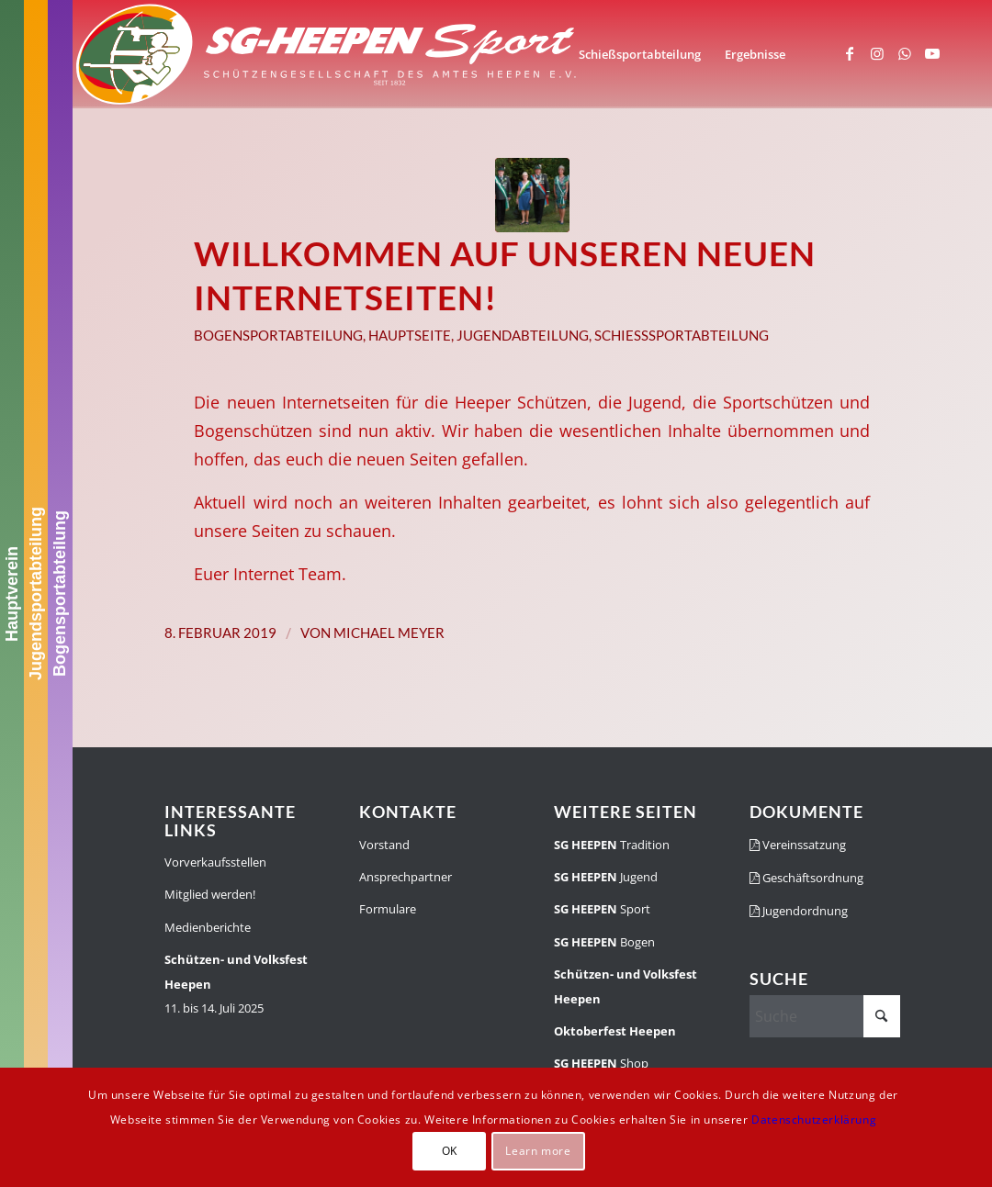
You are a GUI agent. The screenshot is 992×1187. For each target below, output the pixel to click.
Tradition (612, 844)
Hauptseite (409, 335)
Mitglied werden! (209, 894)
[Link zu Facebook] (849, 53)
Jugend (606, 876)
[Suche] (825, 1016)
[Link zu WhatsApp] (905, 53)
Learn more (537, 1151)
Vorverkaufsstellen (215, 862)
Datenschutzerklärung (813, 1119)
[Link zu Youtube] (932, 53)
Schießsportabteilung (681, 335)
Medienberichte (207, 927)
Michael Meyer (389, 632)
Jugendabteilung (523, 335)
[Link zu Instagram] (877, 53)
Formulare (387, 909)
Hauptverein (12, 593)
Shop (601, 1063)
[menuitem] (640, 54)
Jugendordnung (799, 910)
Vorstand (384, 844)
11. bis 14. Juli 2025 (236, 983)
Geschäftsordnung (806, 877)
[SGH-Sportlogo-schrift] (327, 54)
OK (449, 1151)
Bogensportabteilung (60, 593)
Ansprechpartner (405, 876)
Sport (602, 909)
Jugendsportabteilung (36, 593)
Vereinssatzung (798, 844)
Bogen (604, 942)
